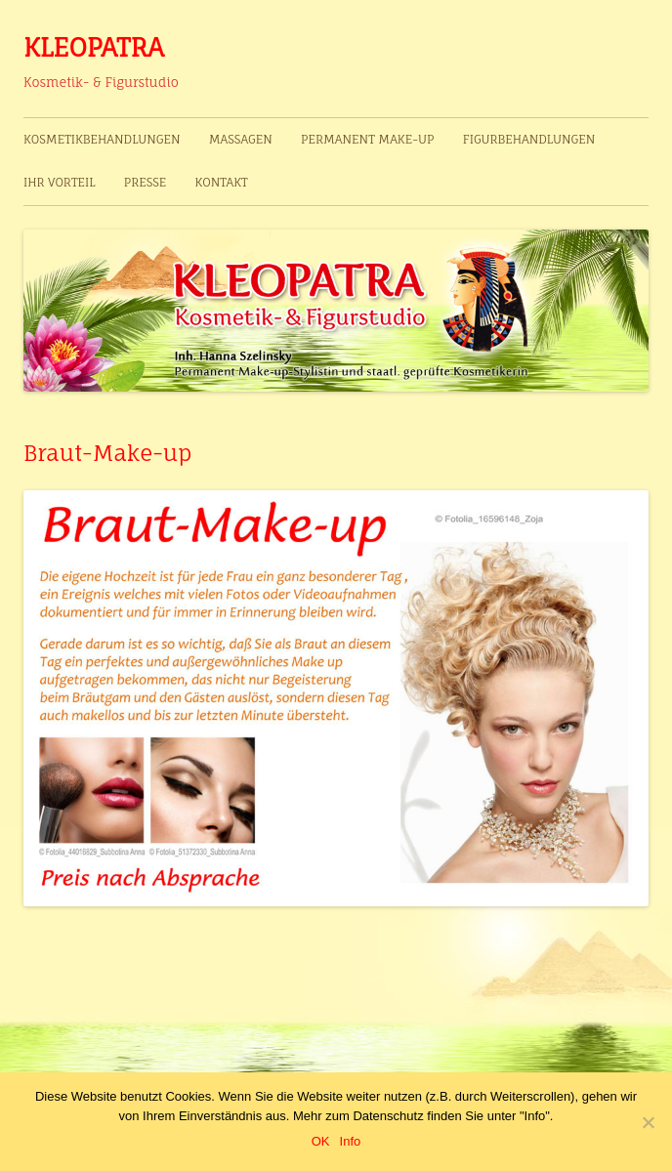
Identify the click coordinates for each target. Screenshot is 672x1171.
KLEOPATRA (93, 47)
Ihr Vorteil (59, 182)
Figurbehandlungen (529, 139)
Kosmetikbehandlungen (102, 139)
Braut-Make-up (107, 452)
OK (321, 1141)
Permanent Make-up (367, 139)
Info (350, 1141)
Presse (145, 182)
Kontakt (221, 182)
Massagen (241, 139)
